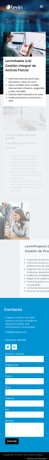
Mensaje (9, 420)
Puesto (9, 376)
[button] (41, 6)
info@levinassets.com (16, 332)
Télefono (9, 398)
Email (8, 387)
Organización (12, 364)
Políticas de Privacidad (36, 458)
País (7, 409)
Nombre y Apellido (15, 353)
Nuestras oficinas (15, 340)
